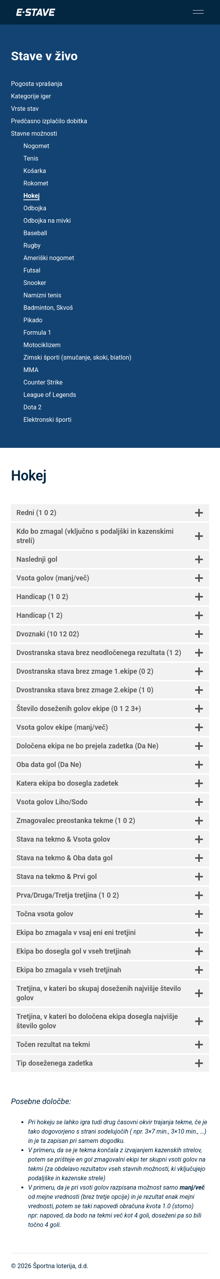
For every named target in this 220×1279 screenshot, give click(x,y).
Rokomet (35, 183)
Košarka (34, 171)
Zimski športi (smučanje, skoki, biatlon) (77, 357)
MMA (30, 370)
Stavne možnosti (34, 133)
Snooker (34, 283)
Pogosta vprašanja (36, 83)
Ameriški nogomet (48, 258)
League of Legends (49, 394)
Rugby (31, 245)
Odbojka (34, 208)
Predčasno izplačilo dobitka (49, 121)
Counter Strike (43, 382)
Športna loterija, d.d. (60, 1266)
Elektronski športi (47, 419)
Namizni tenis (42, 295)
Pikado (32, 320)
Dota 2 (32, 407)
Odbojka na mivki (47, 220)
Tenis (30, 158)
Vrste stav (24, 108)
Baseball (35, 233)
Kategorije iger (31, 96)
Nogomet (36, 146)
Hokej (31, 195)
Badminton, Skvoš (48, 307)
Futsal (31, 270)
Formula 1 (37, 332)
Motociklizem (42, 345)
